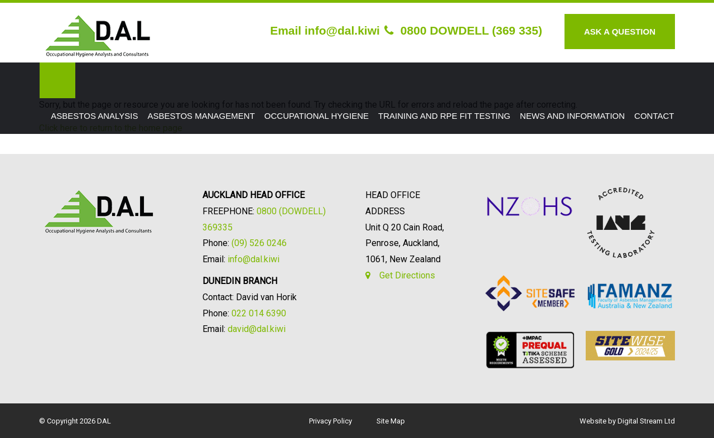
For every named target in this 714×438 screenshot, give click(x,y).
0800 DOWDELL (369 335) (463, 30)
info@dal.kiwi (253, 259)
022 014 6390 (258, 313)
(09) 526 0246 (259, 243)
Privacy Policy (330, 421)
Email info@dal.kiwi (325, 30)
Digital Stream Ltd (646, 421)
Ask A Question (619, 31)
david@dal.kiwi (257, 329)
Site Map (391, 421)
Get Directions (407, 275)
